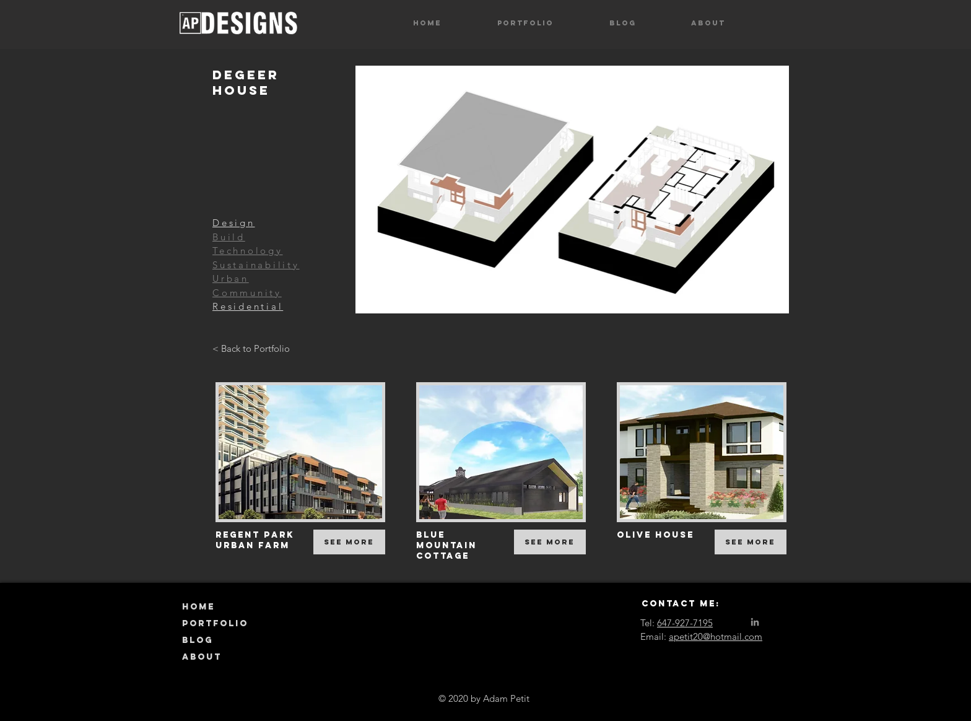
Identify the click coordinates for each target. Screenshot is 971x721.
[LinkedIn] (754, 621)
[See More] (349, 542)
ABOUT (202, 657)
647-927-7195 (685, 623)
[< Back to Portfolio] (251, 348)
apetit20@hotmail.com (715, 636)
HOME (198, 606)
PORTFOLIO (215, 623)
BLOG (197, 640)
